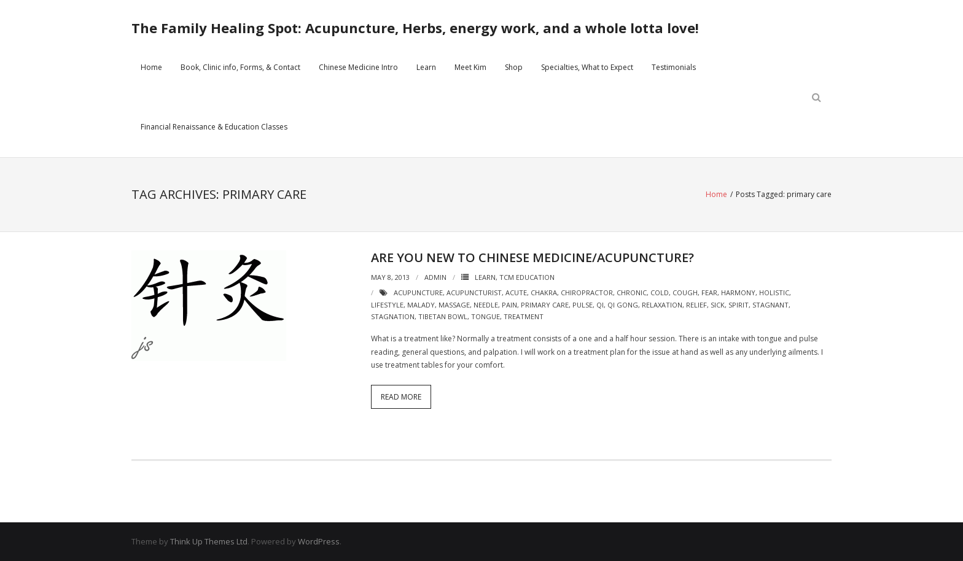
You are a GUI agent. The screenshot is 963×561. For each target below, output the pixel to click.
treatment (524, 316)
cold (659, 292)
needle (486, 304)
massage (454, 304)
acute (516, 292)
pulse (582, 304)
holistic (774, 292)
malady (421, 304)
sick (718, 304)
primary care (545, 304)
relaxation (662, 304)
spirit (738, 304)
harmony (738, 292)
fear (709, 292)
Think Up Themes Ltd (209, 541)
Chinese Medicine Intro (358, 67)
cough (685, 292)
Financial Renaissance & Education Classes (214, 127)
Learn (426, 67)
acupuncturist (474, 292)
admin (435, 277)
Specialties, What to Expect (587, 67)
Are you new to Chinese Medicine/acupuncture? (532, 257)
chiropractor (587, 292)
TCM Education (527, 277)
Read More (401, 397)
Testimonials (674, 67)
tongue (485, 316)
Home (151, 67)
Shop (514, 67)
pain (509, 304)
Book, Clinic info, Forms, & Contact (240, 67)
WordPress (319, 541)
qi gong (622, 304)
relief (696, 304)
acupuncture (418, 292)
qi (600, 304)
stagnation (393, 316)
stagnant (770, 304)
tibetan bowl (442, 316)
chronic (632, 292)
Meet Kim (470, 67)
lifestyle (387, 304)
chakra (544, 292)
